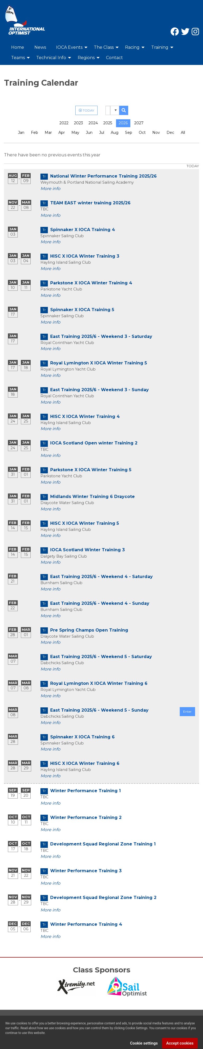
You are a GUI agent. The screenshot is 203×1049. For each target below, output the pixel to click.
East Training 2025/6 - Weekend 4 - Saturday (101, 576)
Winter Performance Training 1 (85, 790)
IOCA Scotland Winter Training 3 (87, 549)
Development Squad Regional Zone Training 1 (103, 844)
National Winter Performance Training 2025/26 (103, 176)
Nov (156, 132)
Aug (114, 132)
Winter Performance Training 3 (86, 870)
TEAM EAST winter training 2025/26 (90, 202)
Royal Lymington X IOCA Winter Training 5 (98, 362)
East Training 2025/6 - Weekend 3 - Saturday (101, 336)
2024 (93, 123)
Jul (101, 132)
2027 (139, 123)
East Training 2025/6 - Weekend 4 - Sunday (99, 603)
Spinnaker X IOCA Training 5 (82, 309)
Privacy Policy (45, 1026)
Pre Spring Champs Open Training (89, 630)
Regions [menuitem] (86, 57)
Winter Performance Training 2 (86, 817)
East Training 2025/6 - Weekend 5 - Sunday (99, 710)
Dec (170, 132)
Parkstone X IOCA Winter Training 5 (90, 469)
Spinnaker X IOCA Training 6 (82, 736)
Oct (142, 132)
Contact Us (15, 1026)
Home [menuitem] (17, 47)
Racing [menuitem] (132, 47)
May (75, 132)
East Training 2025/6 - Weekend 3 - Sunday (99, 389)
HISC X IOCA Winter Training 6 (84, 763)
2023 (78, 123)
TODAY (86, 110)
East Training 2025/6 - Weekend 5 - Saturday (101, 656)
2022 (63, 123)
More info (50, 188)
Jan (21, 132)
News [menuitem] (40, 47)
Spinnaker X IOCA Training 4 (82, 229)
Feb (34, 132)
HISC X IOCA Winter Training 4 (85, 416)
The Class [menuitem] (104, 47)
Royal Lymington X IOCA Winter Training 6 (98, 683)
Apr (61, 132)
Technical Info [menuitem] (51, 57)
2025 (107, 123)
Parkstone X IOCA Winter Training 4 (91, 282)
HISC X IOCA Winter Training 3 (84, 256)
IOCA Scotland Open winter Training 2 (93, 443)
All (183, 132)
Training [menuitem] (159, 47)
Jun (89, 132)
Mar (48, 132)
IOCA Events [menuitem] (69, 47)
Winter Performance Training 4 (86, 924)
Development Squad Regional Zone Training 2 (103, 897)
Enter (187, 711)
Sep (128, 132)
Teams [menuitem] (18, 57)
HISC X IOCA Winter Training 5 (84, 523)
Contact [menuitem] (114, 57)
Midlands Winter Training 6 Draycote (92, 496)
